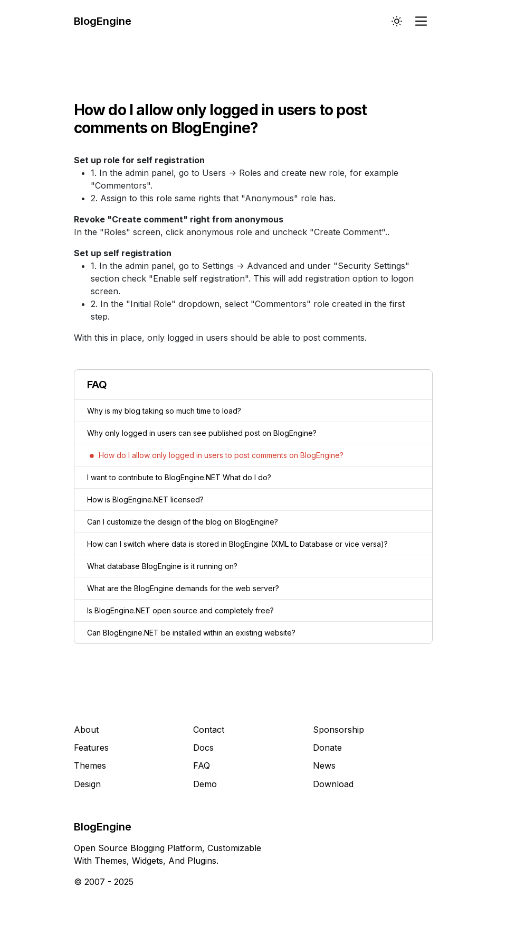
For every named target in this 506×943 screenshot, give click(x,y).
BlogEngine (102, 21)
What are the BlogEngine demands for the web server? (183, 588)
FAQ (201, 765)
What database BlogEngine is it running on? (162, 566)
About (86, 729)
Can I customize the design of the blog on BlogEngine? (182, 521)
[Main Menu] (422, 21)
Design (87, 784)
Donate (327, 747)
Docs (203, 747)
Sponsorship (338, 729)
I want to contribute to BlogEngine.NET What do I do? (179, 477)
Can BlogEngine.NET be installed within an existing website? (191, 632)
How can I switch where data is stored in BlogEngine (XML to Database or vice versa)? (237, 543)
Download (333, 784)
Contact (208, 729)
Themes (90, 765)
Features (91, 747)
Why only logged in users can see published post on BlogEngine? (202, 432)
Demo (205, 784)
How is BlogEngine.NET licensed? (145, 499)
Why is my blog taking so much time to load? (164, 410)
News (324, 765)
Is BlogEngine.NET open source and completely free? (180, 610)
